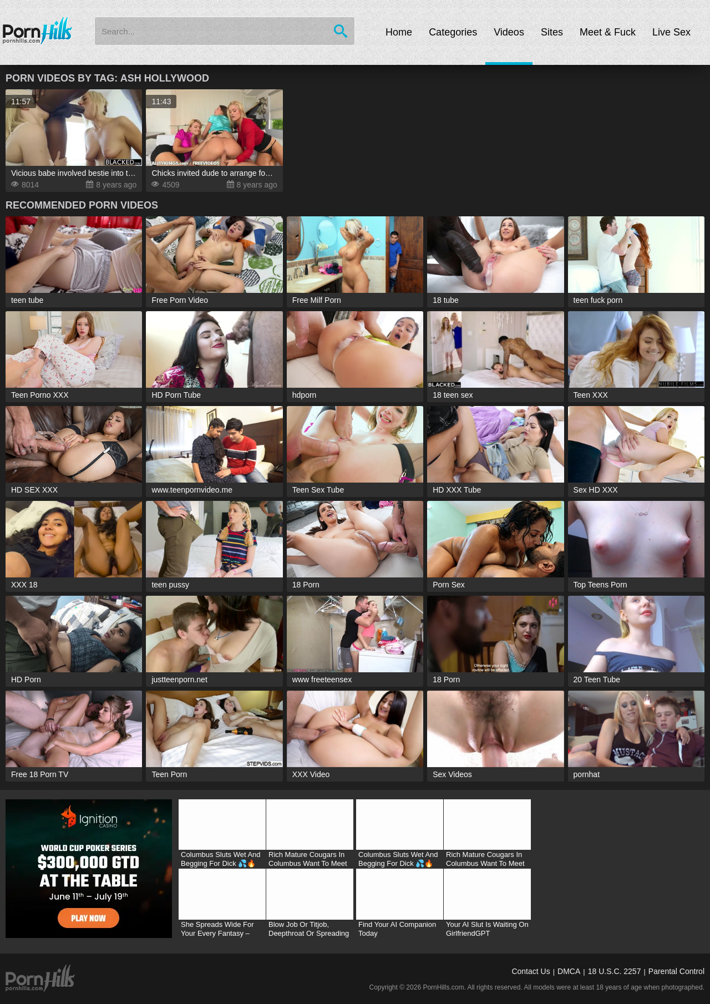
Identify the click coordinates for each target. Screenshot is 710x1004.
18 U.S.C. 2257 (614, 971)
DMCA (568, 971)
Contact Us (530, 971)
